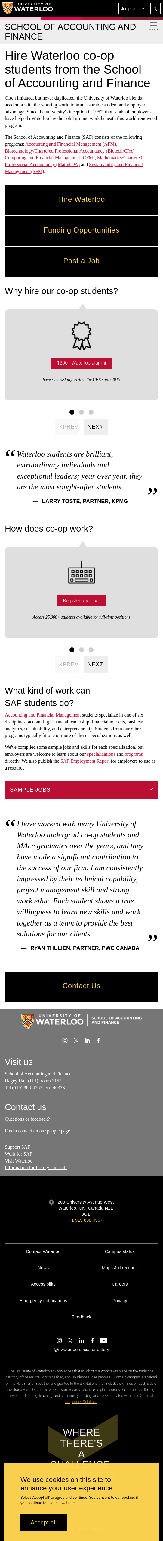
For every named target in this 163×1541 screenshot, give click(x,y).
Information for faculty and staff (36, 1167)
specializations (101, 754)
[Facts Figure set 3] (91, 412)
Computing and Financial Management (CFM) (50, 157)
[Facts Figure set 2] (81, 412)
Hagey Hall (16, 1080)
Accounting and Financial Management (43, 714)
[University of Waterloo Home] (28, 8)
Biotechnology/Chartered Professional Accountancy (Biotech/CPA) (69, 150)
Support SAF (17, 1147)
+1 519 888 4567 (86, 1220)
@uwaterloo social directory (81, 1349)
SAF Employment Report (85, 760)
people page (58, 1130)
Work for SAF (18, 1154)
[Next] (96, 426)
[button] (133, 8)
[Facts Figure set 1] (71, 412)
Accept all (44, 1523)
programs (134, 754)
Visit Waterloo (18, 1160)
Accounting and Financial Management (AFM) (70, 144)
